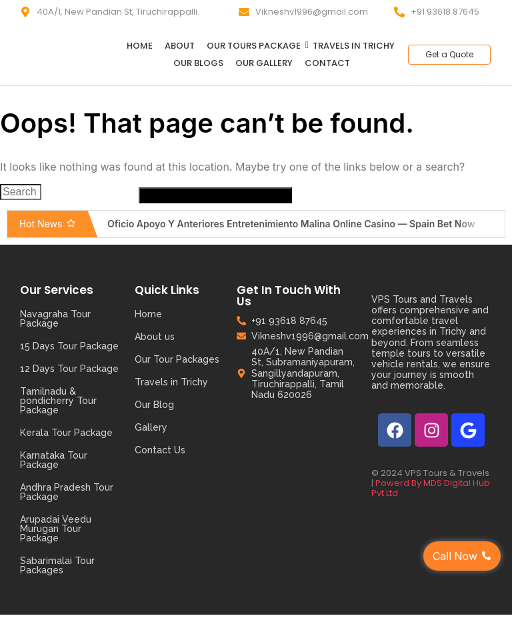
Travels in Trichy (354, 45)
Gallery (151, 427)
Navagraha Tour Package (55, 319)
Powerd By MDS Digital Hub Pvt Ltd (430, 488)
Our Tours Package (256, 45)
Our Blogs (198, 63)
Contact (327, 63)
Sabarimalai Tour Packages (57, 565)
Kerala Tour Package (66, 432)
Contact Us (160, 450)
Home (140, 45)
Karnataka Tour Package (53, 460)
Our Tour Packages (177, 359)
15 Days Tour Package (69, 346)
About (180, 45)
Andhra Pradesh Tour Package (66, 492)
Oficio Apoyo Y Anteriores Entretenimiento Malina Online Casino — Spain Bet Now (291, 223)
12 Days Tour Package (69, 368)
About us (155, 336)
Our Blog (154, 404)
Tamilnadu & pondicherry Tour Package (58, 400)
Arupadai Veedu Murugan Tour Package (55, 528)
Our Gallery (264, 63)
